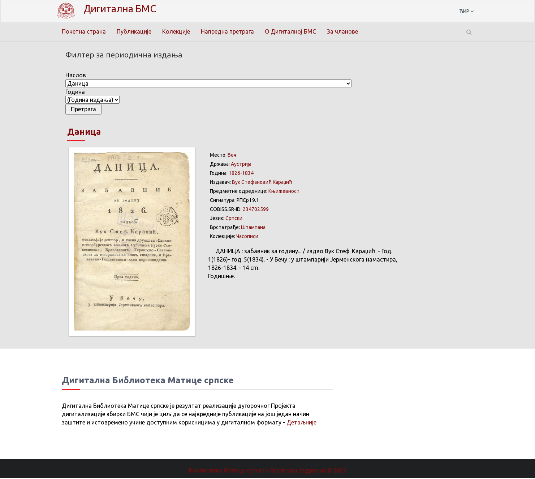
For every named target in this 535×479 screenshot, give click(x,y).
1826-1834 (241, 174)
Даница (84, 132)
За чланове (342, 31)
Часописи (247, 237)
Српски (233, 219)
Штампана (253, 228)
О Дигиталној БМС (290, 31)
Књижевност (283, 192)
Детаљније (301, 423)
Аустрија (241, 165)
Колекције (176, 31)
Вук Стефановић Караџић (262, 183)
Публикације (134, 31)
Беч (232, 156)
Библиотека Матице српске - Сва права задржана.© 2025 (267, 471)
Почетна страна (84, 31)
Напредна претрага (227, 31)
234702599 (256, 210)
